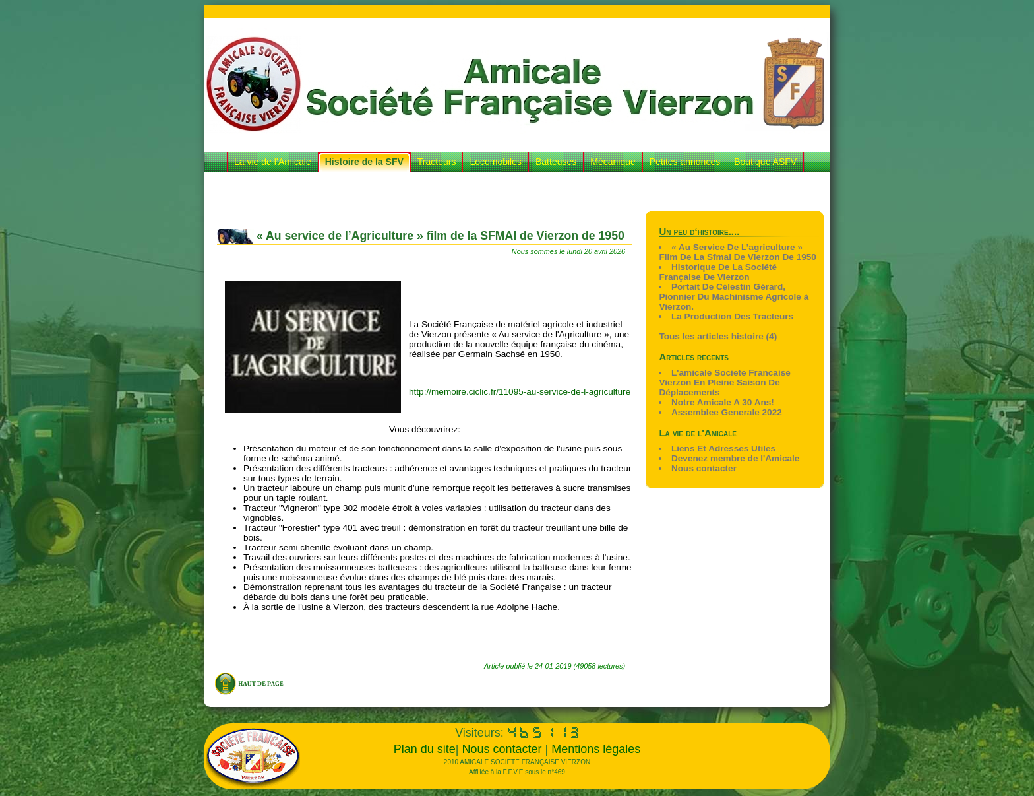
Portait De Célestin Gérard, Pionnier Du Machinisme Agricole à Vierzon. (733, 297)
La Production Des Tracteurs (732, 316)
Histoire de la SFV (364, 161)
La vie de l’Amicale (272, 161)
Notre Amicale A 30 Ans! (722, 402)
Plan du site (425, 749)
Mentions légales (595, 749)
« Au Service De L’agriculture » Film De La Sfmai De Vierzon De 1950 (737, 252)
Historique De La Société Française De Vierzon (718, 272)
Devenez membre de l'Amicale (735, 458)
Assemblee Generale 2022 (726, 412)
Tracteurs (436, 161)
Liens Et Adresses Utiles (723, 448)
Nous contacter (704, 468)
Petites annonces (685, 161)
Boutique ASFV (765, 161)
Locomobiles (496, 161)
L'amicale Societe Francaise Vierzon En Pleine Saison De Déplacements (724, 382)
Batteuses (555, 161)
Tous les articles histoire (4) (718, 336)
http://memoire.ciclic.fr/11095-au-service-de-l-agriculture (519, 392)
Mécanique (613, 161)
